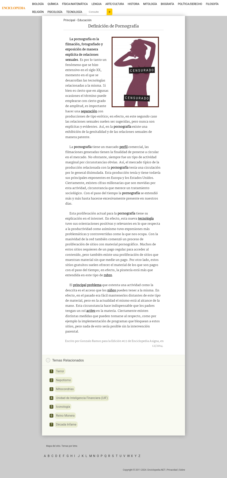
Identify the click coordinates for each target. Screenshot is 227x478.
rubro (108, 275)
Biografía (167, 3)
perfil (123, 147)
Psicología (54, 11)
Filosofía (212, 3)
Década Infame (66, 424)
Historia (133, 3)
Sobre (182, 470)
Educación (85, 20)
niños (111, 290)
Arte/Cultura (114, 3)
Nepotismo (63, 380)
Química (53, 3)
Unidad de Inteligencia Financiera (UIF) (82, 398)
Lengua (97, 3)
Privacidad (172, 470)
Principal (69, 20)
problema (94, 285)
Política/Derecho (190, 3)
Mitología (150, 3)
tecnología (146, 218)
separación (89, 111)
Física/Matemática (75, 3)
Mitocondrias (65, 389)
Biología (38, 3)
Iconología (63, 406)
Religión (38, 11)
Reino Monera (65, 415)
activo (90, 311)
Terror (60, 371)
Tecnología (74, 11)
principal (79, 285)
